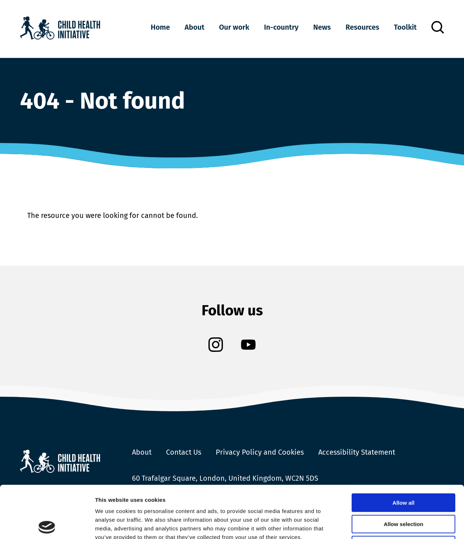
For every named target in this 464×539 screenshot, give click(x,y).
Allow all (404, 450)
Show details (380, 525)
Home (160, 27)
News (322, 27)
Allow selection (403, 472)
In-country (281, 27)
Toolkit (405, 27)
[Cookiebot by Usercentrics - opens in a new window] (47, 524)
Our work (234, 27)
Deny (403, 493)
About (194, 27)
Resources (362, 27)
